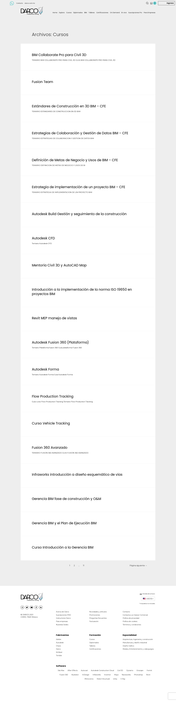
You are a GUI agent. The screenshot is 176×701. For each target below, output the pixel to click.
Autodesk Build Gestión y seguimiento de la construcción (79, 214)
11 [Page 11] (83, 565)
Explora (62, 12)
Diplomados (78, 12)
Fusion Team (42, 81)
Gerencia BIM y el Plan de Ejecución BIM (64, 523)
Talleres (92, 12)
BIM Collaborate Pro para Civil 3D (59, 55)
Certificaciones (102, 12)
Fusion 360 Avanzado (49, 447)
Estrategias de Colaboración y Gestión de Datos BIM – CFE (80, 133)
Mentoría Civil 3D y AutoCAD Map (59, 265)
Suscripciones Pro (135, 12)
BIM (85, 12)
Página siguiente (138, 565)
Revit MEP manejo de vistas (54, 318)
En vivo (124, 12)
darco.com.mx (30, 3)
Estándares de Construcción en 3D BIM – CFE (69, 106)
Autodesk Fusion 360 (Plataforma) (60, 342)
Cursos (69, 12)
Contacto (19, 3)
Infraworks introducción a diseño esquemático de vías (77, 474)
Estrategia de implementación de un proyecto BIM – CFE (78, 187)
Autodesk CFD (43, 238)
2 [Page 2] (74, 565)
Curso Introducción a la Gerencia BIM (62, 547)
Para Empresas (149, 12)
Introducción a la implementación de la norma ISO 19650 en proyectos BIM (82, 291)
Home (55, 12)
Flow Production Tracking (52, 396)
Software (61, 666)
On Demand (115, 12)
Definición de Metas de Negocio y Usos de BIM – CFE (75, 160)
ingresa (170, 3)
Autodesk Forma (45, 369)
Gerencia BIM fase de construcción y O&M (66, 498)
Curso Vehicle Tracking (51, 423)
